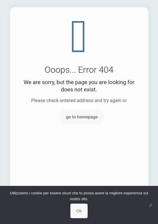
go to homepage (82, 117)
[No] (151, 205)
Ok (79, 210)
